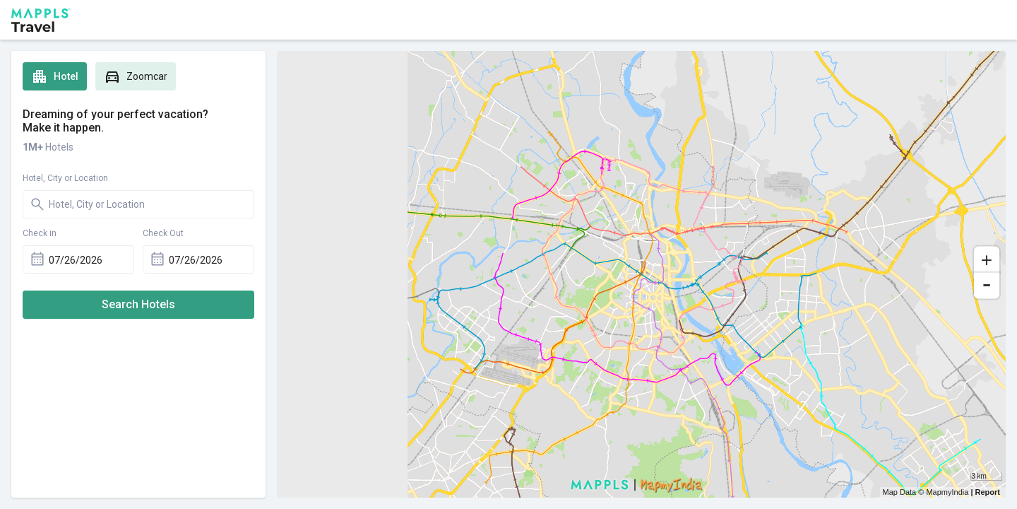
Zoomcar (135, 76)
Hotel (54, 76)
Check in (39, 233)
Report (987, 492)
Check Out (163, 233)
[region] (641, 274)
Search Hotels (138, 304)
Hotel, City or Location (65, 178)
